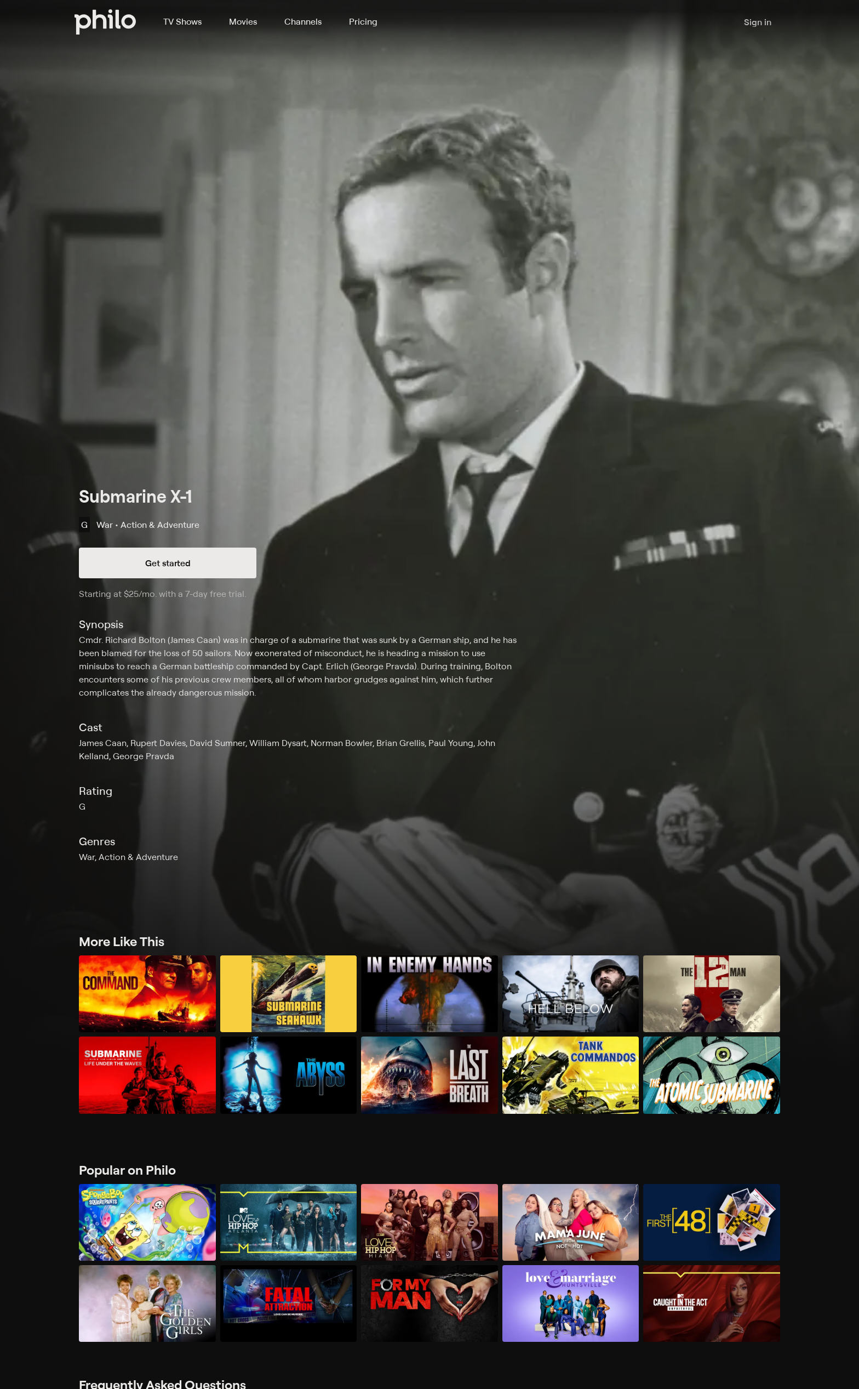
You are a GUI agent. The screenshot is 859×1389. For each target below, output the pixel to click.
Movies (243, 21)
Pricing (363, 21)
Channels (303, 21)
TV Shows (182, 21)
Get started (168, 562)
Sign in (757, 21)
